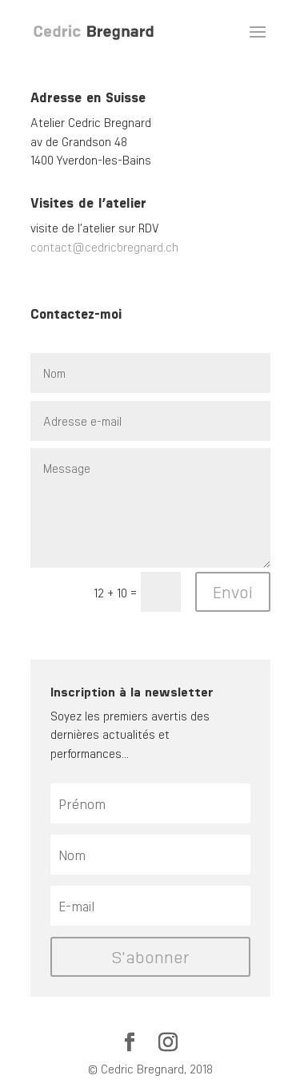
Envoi (233, 591)
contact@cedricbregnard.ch (104, 247)
